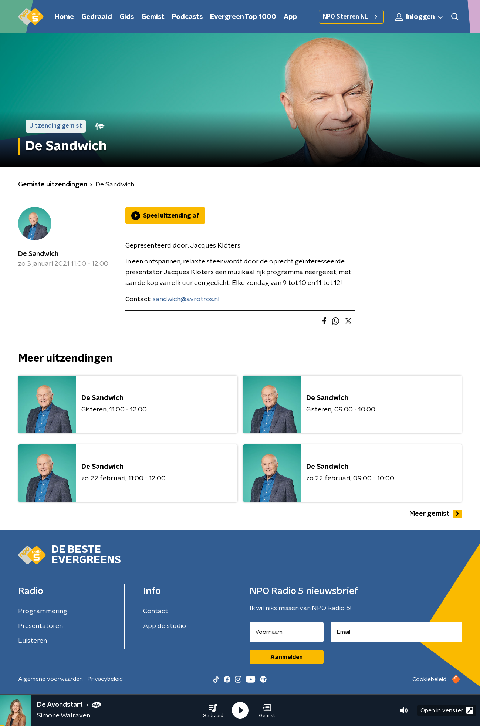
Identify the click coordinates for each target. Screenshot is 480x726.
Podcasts (187, 17)
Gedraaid (96, 17)
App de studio (164, 626)
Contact (155, 611)
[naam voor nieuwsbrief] (287, 632)
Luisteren (32, 641)
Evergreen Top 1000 (243, 17)
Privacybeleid (105, 679)
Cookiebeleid (429, 679)
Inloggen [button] (419, 17)
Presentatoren (40, 626)
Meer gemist (435, 514)
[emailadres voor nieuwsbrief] (396, 632)
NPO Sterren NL (351, 16)
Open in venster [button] (446, 710)
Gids (126, 17)
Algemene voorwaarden (50, 679)
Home (64, 17)
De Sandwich (38, 254)
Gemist (153, 17)
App (290, 17)
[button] (213, 710)
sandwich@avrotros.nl (186, 299)
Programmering (42, 611)
